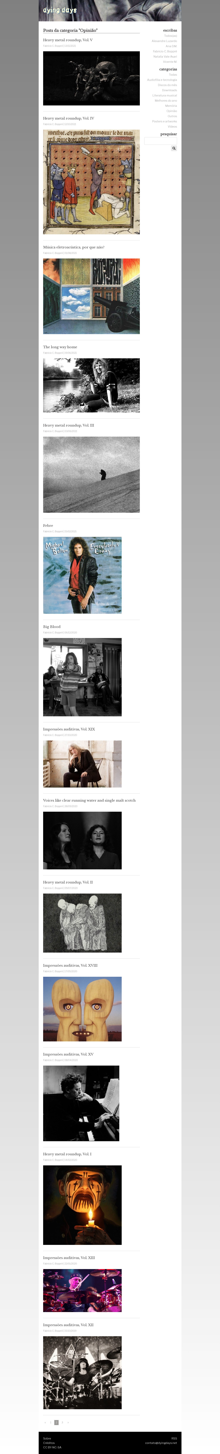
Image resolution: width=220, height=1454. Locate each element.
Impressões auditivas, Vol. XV (68, 1054)
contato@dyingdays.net (161, 1443)
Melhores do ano (166, 100)
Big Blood (52, 627)
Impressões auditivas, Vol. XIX (69, 729)
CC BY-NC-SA (52, 1447)
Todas (173, 74)
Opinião (171, 111)
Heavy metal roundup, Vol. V (68, 40)
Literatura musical (164, 95)
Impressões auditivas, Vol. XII (68, 1325)
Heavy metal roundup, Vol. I (67, 1154)
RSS (174, 1438)
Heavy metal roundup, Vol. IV (68, 118)
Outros (172, 116)
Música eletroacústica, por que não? (73, 247)
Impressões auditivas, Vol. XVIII (70, 965)
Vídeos (172, 126)
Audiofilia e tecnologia (162, 80)
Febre (48, 526)
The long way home (60, 347)
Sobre (47, 1438)
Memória (171, 106)
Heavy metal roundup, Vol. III (68, 425)
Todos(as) (170, 36)
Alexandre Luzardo (164, 41)
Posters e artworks (164, 121)
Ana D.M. (171, 46)
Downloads (169, 90)
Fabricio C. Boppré (165, 51)
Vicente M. (170, 61)
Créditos (49, 1443)
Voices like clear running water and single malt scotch (89, 800)
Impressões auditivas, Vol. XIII (69, 1258)
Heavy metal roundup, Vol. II (68, 882)
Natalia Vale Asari (165, 56)
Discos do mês (167, 85)
